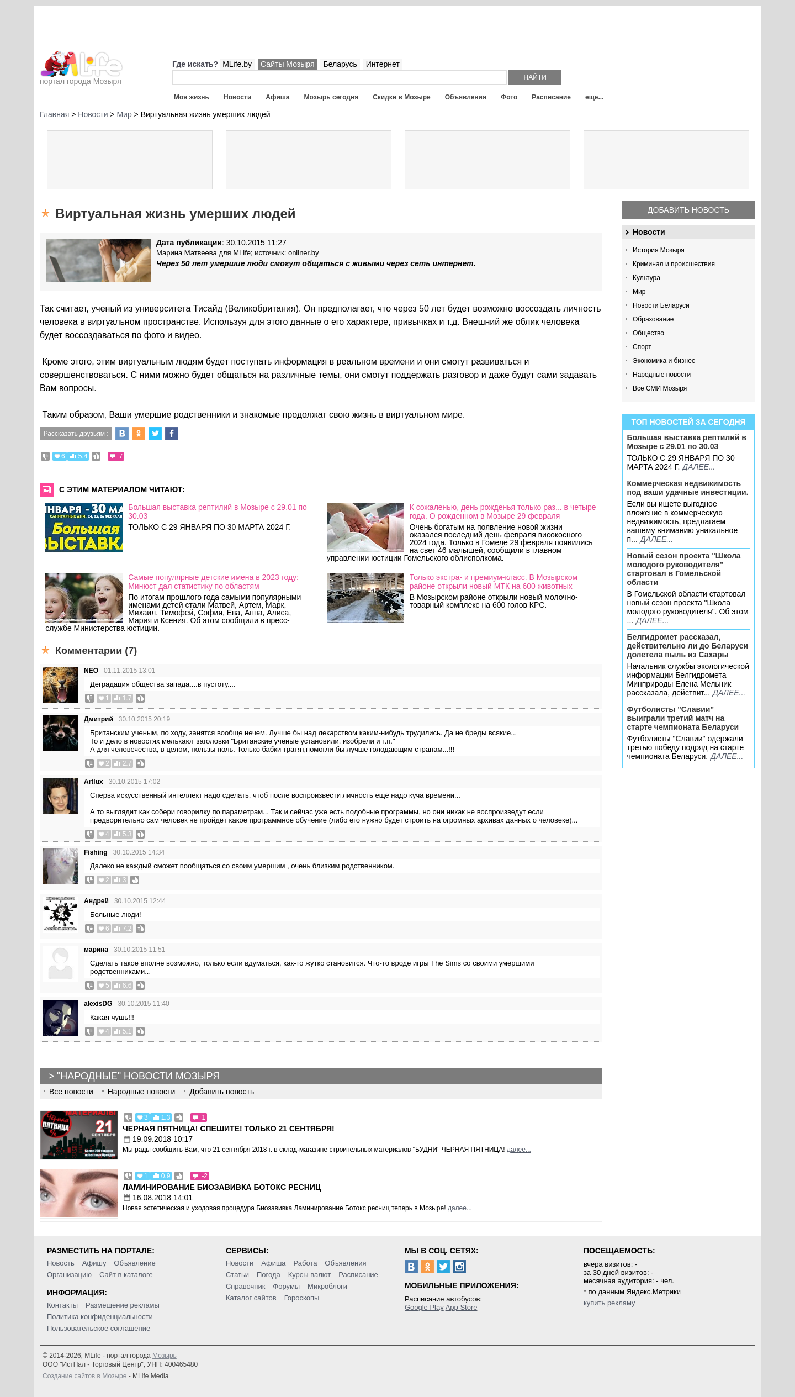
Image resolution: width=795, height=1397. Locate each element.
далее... (698, 466)
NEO (91, 670)
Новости (237, 97)
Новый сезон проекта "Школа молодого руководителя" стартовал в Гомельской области (684, 569)
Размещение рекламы (123, 1305)
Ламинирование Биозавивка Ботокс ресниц (222, 1187)
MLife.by (237, 64)
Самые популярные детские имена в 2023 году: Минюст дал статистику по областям (213, 582)
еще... (594, 97)
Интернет (383, 64)
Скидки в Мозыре (401, 97)
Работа (305, 1263)
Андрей (96, 901)
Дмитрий (98, 719)
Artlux (93, 782)
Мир (639, 292)
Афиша (277, 97)
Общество (648, 333)
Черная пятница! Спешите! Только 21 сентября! (229, 1128)
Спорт (642, 347)
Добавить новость (688, 209)
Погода (268, 1275)
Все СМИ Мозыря (660, 388)
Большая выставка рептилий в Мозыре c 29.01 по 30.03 (686, 442)
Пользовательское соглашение (98, 1328)
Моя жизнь (191, 97)
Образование (653, 319)
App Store (462, 1307)
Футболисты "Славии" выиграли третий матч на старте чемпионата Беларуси (683, 718)
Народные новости (662, 374)
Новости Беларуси (661, 305)
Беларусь (340, 64)
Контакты (62, 1305)
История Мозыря (659, 250)
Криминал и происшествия (674, 264)
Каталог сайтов (251, 1298)
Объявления (465, 97)
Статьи (237, 1275)
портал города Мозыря (81, 78)
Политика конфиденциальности (100, 1316)
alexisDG (98, 1004)
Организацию (69, 1275)
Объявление (134, 1263)
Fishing (96, 852)
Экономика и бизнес (664, 361)
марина (96, 949)
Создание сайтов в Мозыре (84, 1376)
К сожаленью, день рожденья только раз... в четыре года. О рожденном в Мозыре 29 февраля (503, 511)
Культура (646, 278)
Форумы (286, 1286)
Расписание (551, 97)
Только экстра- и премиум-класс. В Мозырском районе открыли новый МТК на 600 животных (493, 582)
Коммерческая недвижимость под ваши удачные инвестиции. (688, 488)
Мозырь (164, 1355)
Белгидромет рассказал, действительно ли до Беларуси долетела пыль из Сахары (688, 645)
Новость (61, 1263)
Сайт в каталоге (126, 1275)
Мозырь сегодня (331, 97)
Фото (509, 97)
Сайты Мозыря (287, 64)
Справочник (246, 1286)
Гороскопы (302, 1298)
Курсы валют (309, 1275)
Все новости (71, 1091)
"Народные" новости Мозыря (138, 1076)
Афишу (94, 1263)
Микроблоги (327, 1286)
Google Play (424, 1307)
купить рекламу (609, 1303)
